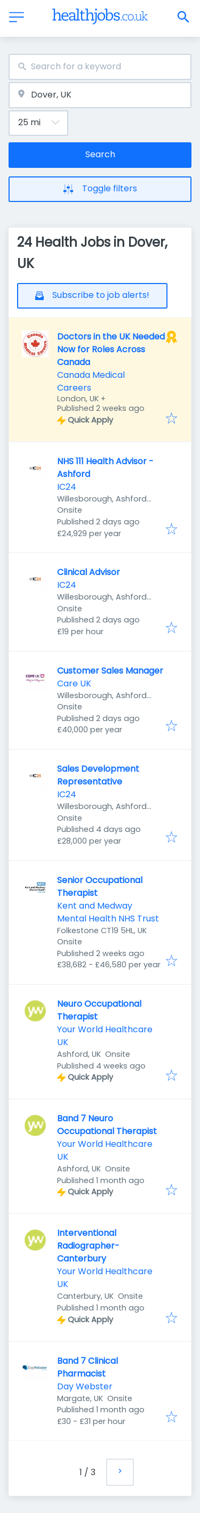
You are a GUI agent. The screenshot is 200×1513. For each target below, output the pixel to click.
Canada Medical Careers (91, 381)
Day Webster (85, 1386)
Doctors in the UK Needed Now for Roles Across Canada (111, 349)
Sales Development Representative (98, 775)
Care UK (74, 683)
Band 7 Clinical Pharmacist (87, 1367)
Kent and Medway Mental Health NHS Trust (108, 912)
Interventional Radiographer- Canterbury (88, 1246)
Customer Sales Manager (110, 671)
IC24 (66, 487)
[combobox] (100, 67)
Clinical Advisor (88, 572)
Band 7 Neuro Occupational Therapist (107, 1124)
